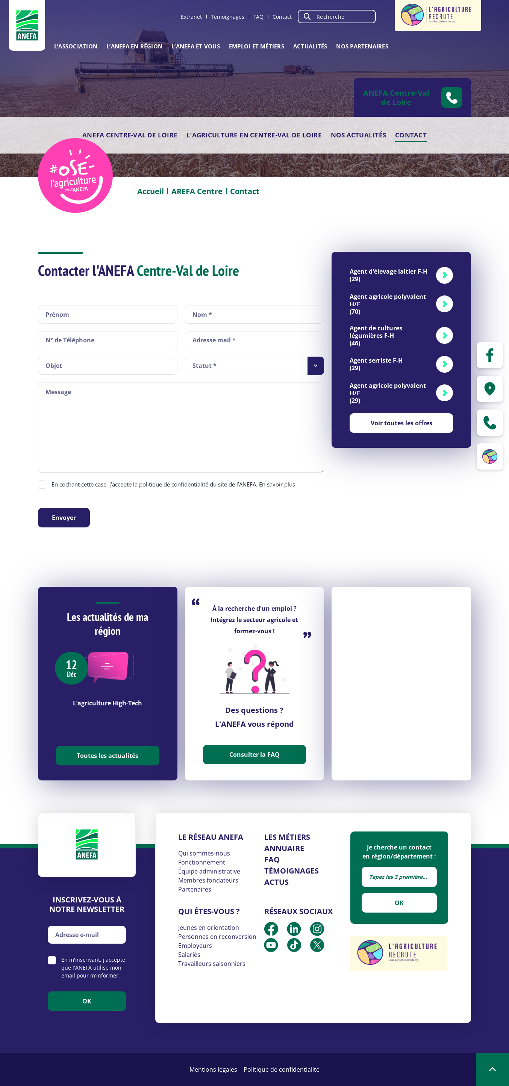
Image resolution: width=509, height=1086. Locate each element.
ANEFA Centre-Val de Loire (129, 135)
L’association (75, 46)
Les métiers (287, 837)
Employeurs (195, 945)
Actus (276, 882)
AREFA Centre (197, 191)
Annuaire (284, 848)
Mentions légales (213, 1069)
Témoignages (227, 16)
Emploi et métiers (256, 46)
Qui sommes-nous (204, 853)
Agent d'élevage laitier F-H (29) (388, 275)
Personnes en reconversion (217, 936)
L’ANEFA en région (134, 46)
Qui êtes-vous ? (209, 911)
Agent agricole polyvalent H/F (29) (388, 393)
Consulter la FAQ (254, 754)
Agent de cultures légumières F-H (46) (376, 335)
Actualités (310, 46)
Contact (282, 16)
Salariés (189, 954)
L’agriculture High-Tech (107, 703)
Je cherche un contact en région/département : (399, 851)
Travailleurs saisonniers (211, 963)
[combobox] (254, 366)
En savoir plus (277, 484)
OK (399, 903)
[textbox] (399, 877)
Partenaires (194, 889)
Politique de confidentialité (282, 1069)
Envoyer (64, 518)
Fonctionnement (201, 862)
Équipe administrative (209, 871)
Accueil (150, 191)
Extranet (191, 16)
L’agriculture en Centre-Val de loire (254, 135)
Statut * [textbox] (204, 365)
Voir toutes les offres (401, 423)
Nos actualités (358, 135)
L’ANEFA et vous (195, 46)
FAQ (258, 16)
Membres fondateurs (208, 880)
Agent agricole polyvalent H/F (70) (388, 304)
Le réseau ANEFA (210, 837)
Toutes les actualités (107, 756)
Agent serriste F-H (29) (376, 364)
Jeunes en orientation (208, 927)
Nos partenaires (362, 46)
